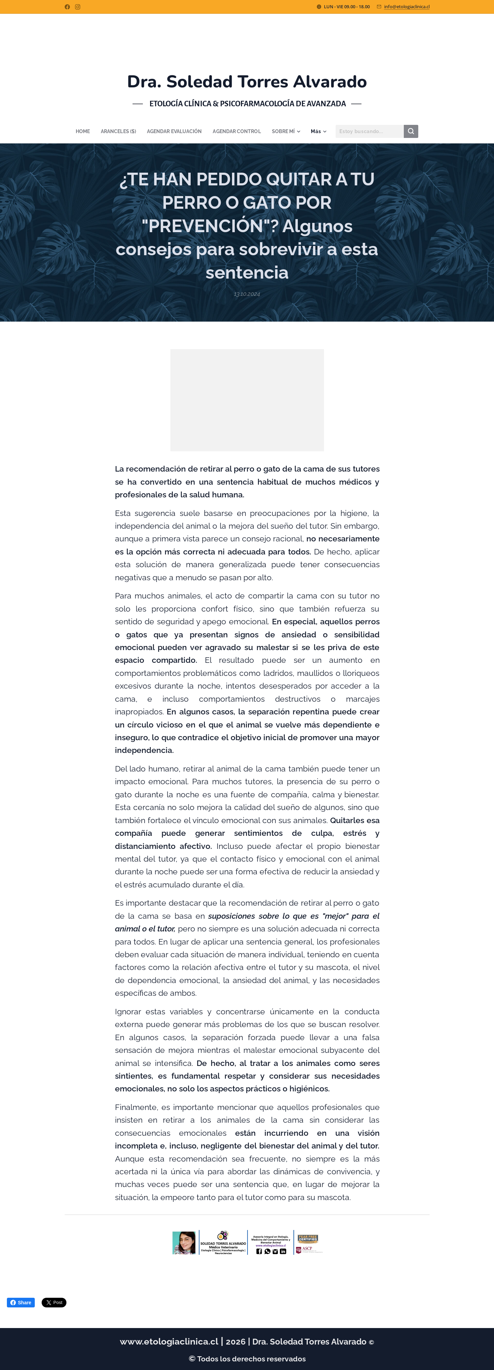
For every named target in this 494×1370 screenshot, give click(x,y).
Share (20, 1302)
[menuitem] (80, 131)
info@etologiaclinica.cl (407, 6)
